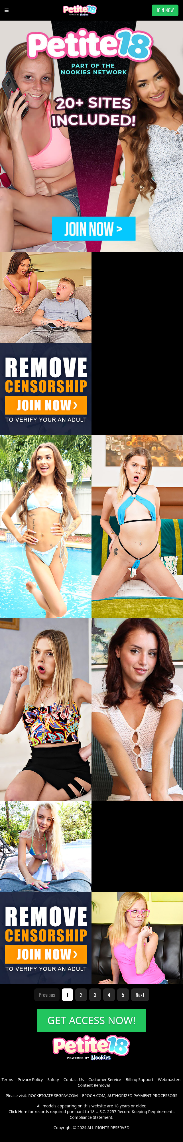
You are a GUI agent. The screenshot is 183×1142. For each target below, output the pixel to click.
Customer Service (104, 1079)
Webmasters (169, 1079)
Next (140, 994)
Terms (7, 1079)
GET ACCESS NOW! (91, 1020)
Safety (53, 1079)
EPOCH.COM (93, 1095)
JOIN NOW (165, 10)
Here (22, 1111)
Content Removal (94, 1085)
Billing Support (139, 1079)
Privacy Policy (30, 1079)
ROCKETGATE (40, 1095)
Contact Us (74, 1079)
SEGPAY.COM (66, 1095)
